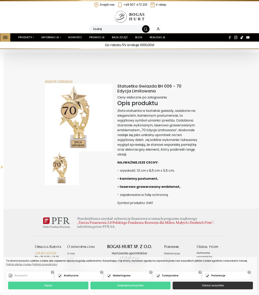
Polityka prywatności (44, 264)
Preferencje (218, 275)
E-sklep (158, 5)
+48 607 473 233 (132, 5)
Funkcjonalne (170, 275)
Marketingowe (122, 275)
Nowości (75, 37)
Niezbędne (21, 275)
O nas (71, 253)
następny (65, 81)
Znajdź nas (104, 5)
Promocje (97, 37)
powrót (51, 81)
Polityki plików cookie (18, 264)
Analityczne (71, 275)
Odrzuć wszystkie (213, 285)
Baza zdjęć (120, 37)
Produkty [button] (24, 37)
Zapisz (48, 285)
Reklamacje (172, 253)
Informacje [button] (50, 37)
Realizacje (157, 37)
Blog (138, 37)
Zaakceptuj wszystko (130, 285)
